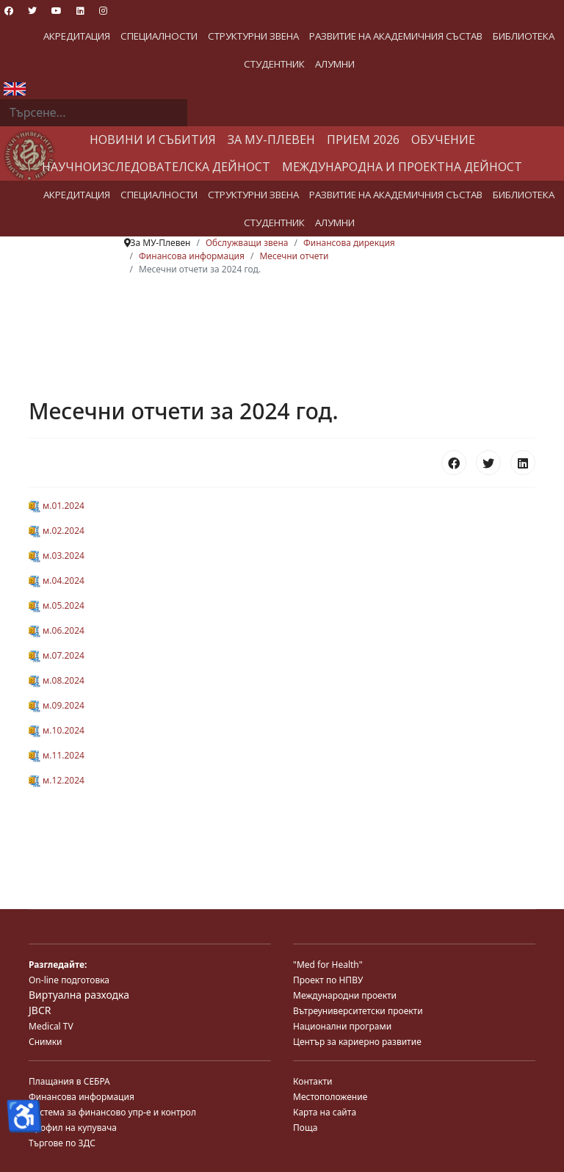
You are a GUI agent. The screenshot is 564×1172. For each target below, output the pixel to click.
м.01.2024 (56, 505)
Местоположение (330, 1096)
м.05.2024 (56, 605)
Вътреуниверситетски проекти (358, 1011)
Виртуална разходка (79, 995)
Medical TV (51, 1026)
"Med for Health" (328, 964)
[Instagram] (103, 10)
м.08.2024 (56, 680)
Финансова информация (81, 1096)
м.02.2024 (56, 530)
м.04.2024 (56, 580)
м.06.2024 (56, 630)
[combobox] (93, 113)
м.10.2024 (56, 730)
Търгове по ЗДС (62, 1143)
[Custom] (126, 10)
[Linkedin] (80, 10)
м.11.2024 (56, 755)
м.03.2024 (56, 555)
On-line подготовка (69, 980)
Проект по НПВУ (328, 980)
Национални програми (342, 1026)
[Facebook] (8, 10)
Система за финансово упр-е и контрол (112, 1112)
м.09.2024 (56, 705)
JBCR (40, 1010)
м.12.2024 (56, 780)
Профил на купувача (73, 1127)
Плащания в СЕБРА (69, 1081)
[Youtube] (56, 10)
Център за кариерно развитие (357, 1041)
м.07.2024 (56, 655)
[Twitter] (32, 10)
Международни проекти (345, 995)
